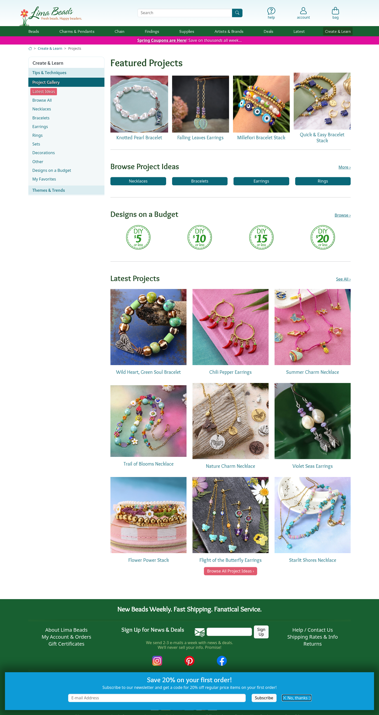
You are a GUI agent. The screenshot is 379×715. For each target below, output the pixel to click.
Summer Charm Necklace (312, 372)
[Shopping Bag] (336, 14)
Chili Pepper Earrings (230, 372)
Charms (77, 31)
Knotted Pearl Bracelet (139, 138)
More (343, 167)
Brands (229, 31)
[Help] (271, 14)
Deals (268, 31)
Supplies (186, 31)
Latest (299, 31)
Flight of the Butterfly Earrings (230, 560)
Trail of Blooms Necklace (149, 464)
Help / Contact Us (312, 629)
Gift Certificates (66, 643)
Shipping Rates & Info (312, 636)
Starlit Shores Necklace (312, 560)
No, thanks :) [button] (297, 698)
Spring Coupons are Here (161, 40)
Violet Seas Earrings (312, 466)
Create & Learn (338, 31)
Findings (152, 31)
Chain (119, 31)
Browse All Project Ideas (229, 571)
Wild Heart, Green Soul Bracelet (148, 372)
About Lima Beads (66, 629)
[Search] (237, 13)
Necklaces (138, 181)
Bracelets (199, 181)
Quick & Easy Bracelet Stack (322, 137)
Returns (312, 643)
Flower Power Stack (148, 560)
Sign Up (261, 632)
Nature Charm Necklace (230, 466)
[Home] (30, 48)
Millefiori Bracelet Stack (261, 138)
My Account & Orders (66, 636)
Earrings (261, 181)
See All (342, 279)
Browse (341, 215)
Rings (323, 181)
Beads (33, 31)
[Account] (303, 13)
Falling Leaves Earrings (200, 138)
